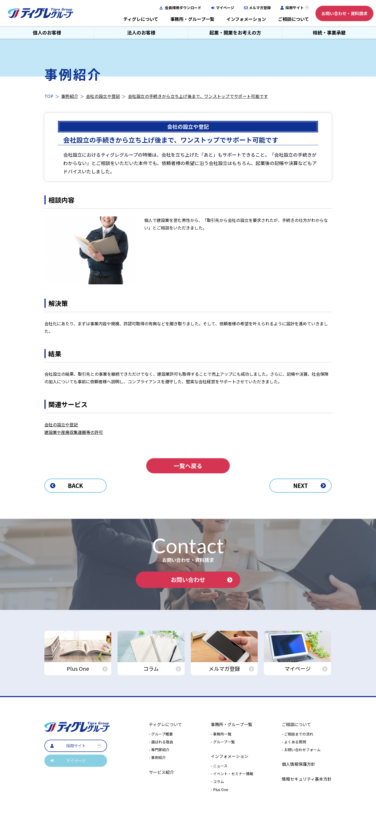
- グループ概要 (161, 734)
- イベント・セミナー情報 (232, 773)
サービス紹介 (161, 772)
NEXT (309, 485)
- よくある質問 (294, 741)
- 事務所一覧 (221, 734)
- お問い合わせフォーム (301, 749)
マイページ (225, 7)
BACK (66, 485)
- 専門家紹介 (159, 749)
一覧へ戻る (188, 466)
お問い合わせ (201, 579)
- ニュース (219, 765)
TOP (48, 96)
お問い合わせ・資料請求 (344, 13)
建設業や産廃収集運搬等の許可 (73, 432)
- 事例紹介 (157, 757)
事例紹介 (69, 96)
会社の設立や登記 (103, 96)
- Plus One (219, 789)
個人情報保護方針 (298, 764)
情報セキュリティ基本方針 (307, 779)
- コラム (217, 781)
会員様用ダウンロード (183, 7)
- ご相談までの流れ (297, 734)
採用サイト (294, 7)
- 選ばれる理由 (161, 741)
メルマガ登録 (260, 7)
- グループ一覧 (223, 741)
